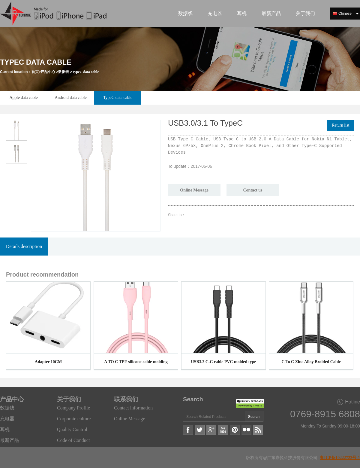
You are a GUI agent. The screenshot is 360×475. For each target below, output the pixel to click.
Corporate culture (74, 418)
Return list (341, 125)
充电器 (215, 13)
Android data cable (71, 97)
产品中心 (48, 72)
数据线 (185, 13)
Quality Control (72, 429)
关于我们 (305, 13)
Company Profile (73, 407)
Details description (24, 246)
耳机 (242, 13)
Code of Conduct (73, 440)
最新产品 (271, 13)
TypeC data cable (85, 72)
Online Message (194, 190)
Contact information (133, 407)
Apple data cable (23, 97)
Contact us (252, 190)
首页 (35, 72)
